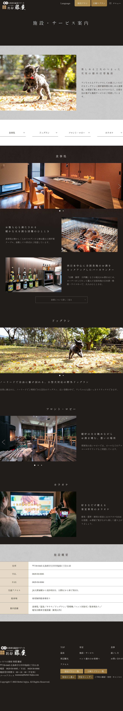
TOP (62, 648)
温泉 (62, 653)
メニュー (115, 3)
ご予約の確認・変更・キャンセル (108, 678)
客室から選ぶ (68, 677)
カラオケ (109, 132)
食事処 (12, 132)
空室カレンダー (85, 677)
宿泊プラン (82, 3)
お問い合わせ (117, 659)
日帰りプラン (99, 3)
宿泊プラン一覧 (72, 672)
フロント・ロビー (77, 132)
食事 (113, 648)
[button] (59, 211)
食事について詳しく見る (61, 300)
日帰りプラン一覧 (95, 672)
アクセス (64, 665)
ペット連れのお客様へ (89, 659)
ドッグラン (44, 132)
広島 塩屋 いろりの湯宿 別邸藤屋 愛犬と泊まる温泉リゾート (14, 5)
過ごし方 (115, 653)
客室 (81, 648)
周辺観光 (64, 659)
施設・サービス (86, 653)
